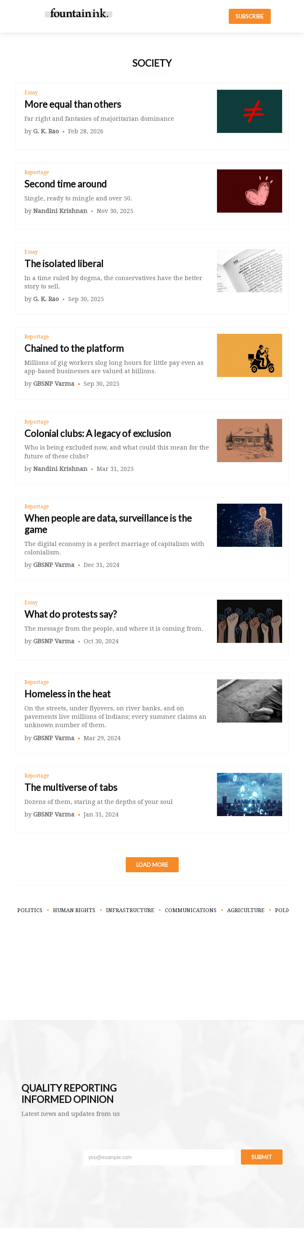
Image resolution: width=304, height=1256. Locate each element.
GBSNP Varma (53, 383)
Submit (261, 1157)
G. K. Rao (46, 131)
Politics (29, 910)
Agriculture (245, 910)
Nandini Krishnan (60, 211)
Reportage (36, 172)
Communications (191, 910)
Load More (152, 864)
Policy (285, 910)
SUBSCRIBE (249, 16)
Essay (31, 93)
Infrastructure (130, 910)
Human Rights (74, 910)
